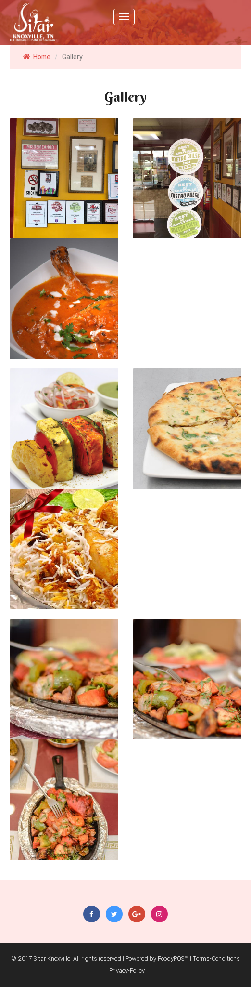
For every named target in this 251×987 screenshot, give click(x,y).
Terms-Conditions (216, 958)
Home (36, 57)
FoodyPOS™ (173, 958)
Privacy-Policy (127, 970)
